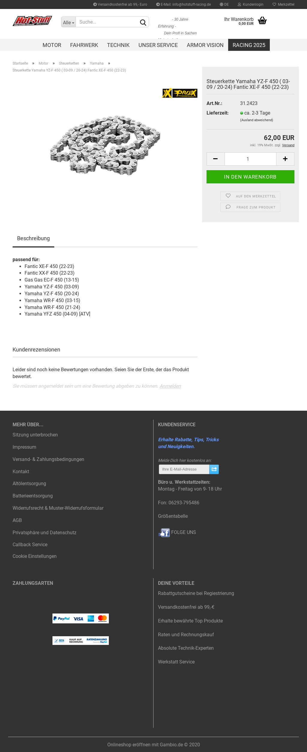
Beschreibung (33, 238)
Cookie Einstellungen (35, 556)
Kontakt (21, 471)
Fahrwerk (84, 45)
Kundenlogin (251, 4)
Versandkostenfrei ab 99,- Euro (120, 4)
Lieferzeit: (218, 113)
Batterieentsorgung (33, 496)
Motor (52, 45)
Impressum (24, 447)
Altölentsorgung (29, 483)
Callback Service (30, 544)
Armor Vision (205, 45)
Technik (118, 45)
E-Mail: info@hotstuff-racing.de (183, 4)
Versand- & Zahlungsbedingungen (48, 459)
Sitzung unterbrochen (35, 435)
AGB (17, 520)
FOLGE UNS (177, 532)
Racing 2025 (249, 45)
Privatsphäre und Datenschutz (44, 532)
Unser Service (158, 45)
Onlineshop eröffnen (129, 745)
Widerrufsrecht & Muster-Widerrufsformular (58, 508)
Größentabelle (173, 516)
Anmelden (170, 386)
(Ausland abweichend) (256, 120)
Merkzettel (283, 4)
